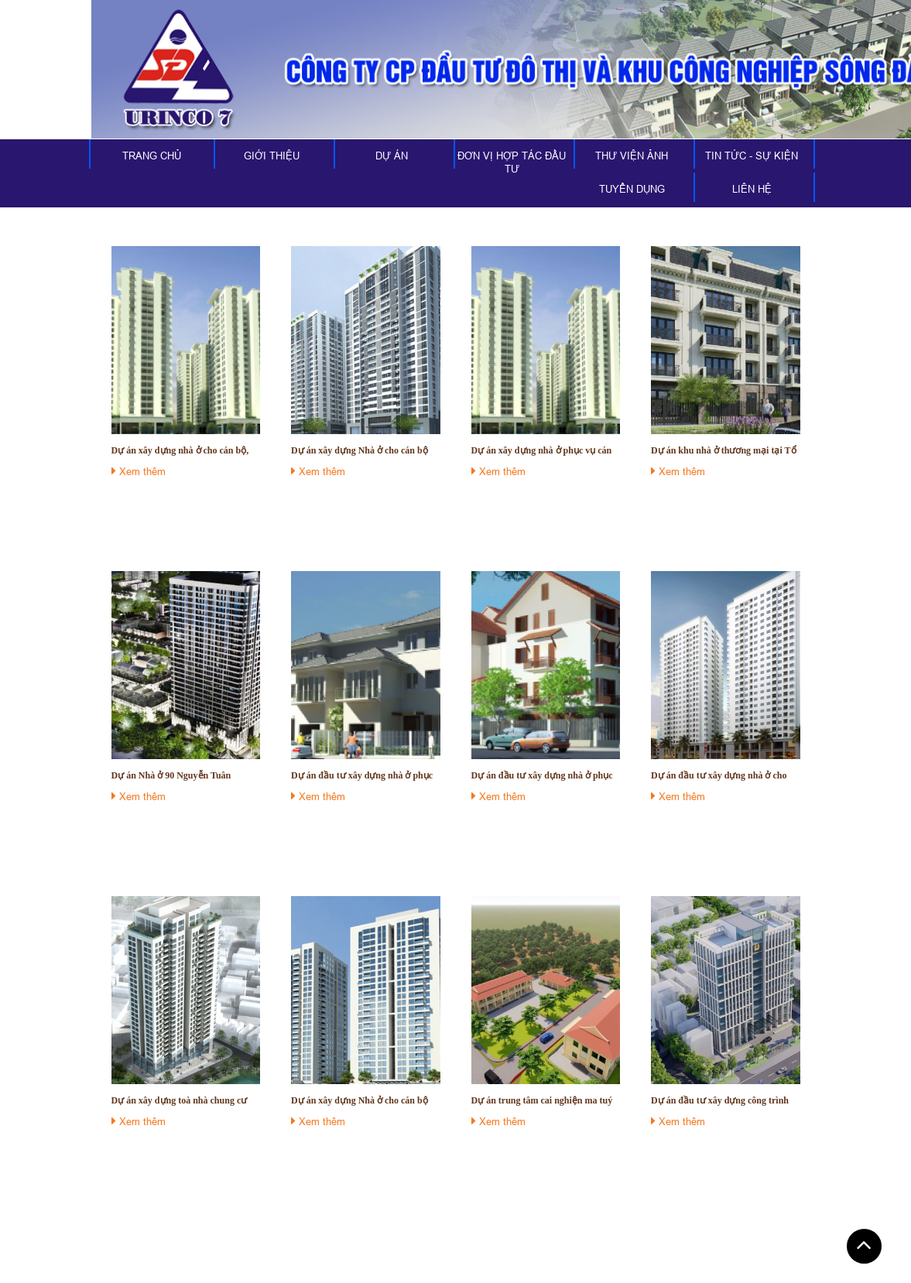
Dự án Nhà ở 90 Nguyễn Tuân (171, 775)
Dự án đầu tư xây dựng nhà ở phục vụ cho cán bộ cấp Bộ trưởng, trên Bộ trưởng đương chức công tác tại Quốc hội (362, 776)
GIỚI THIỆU (272, 155)
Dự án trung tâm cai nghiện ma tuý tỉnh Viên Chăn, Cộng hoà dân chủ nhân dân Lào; (542, 1101)
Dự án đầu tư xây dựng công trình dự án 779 (720, 1101)
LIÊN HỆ (752, 189)
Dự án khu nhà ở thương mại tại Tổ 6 (723, 451)
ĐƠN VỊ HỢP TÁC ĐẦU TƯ (511, 162)
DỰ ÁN (391, 155)
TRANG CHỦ (151, 155)
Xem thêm (138, 470)
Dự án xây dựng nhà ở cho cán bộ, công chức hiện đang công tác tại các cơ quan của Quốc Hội (185, 451)
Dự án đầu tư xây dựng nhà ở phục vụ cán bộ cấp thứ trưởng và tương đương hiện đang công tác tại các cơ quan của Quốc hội (543, 776)
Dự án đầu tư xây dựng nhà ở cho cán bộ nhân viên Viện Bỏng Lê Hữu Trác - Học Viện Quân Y (724, 776)
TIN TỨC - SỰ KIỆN (751, 155)
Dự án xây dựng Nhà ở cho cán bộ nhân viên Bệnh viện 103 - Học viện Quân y (363, 1101)
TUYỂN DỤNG (632, 189)
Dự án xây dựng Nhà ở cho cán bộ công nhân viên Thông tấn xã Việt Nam (359, 451)
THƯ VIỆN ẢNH (631, 155)
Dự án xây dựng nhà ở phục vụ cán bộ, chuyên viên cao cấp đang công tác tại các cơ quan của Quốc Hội (541, 451)
